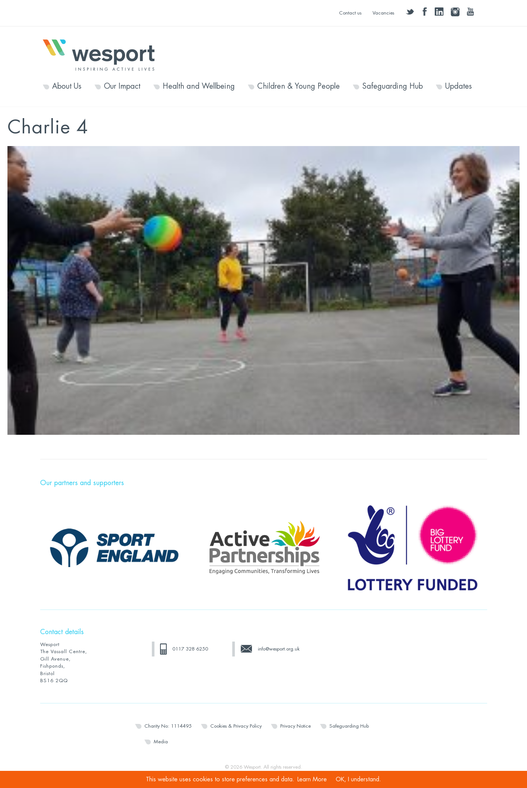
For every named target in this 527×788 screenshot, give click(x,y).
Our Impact (122, 86)
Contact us (350, 12)
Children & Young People (298, 86)
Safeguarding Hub (392, 86)
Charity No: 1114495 (168, 726)
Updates (458, 86)
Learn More (312, 779)
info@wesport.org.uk (279, 648)
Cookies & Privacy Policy (236, 726)
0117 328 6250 (190, 648)
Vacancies (383, 12)
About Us (67, 86)
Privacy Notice (295, 726)
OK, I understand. (358, 779)
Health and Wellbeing (199, 86)
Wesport (102, 54)
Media (161, 741)
